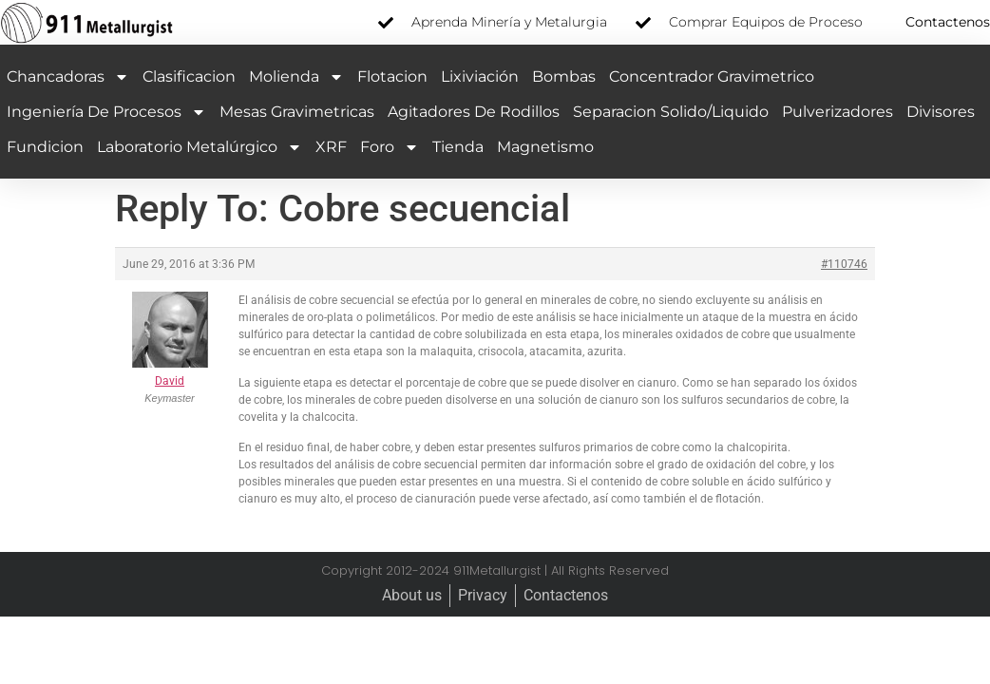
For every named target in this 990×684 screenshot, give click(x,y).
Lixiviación (480, 76)
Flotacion (392, 76)
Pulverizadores (837, 112)
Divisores (940, 112)
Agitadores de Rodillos (474, 112)
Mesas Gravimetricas (296, 112)
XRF (331, 147)
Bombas (564, 76)
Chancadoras (68, 77)
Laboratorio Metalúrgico (199, 147)
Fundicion (45, 147)
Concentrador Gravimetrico (711, 76)
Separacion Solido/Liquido (671, 112)
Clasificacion (189, 76)
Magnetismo (545, 147)
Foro (389, 147)
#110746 (844, 264)
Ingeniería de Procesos (106, 112)
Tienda (458, 147)
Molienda (296, 77)
